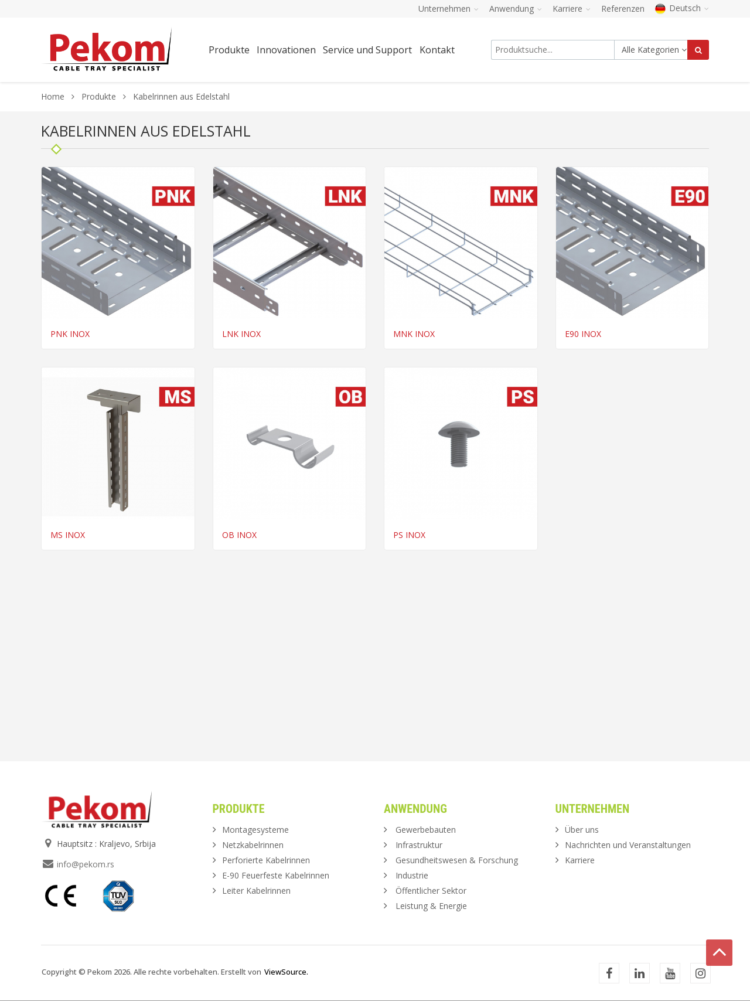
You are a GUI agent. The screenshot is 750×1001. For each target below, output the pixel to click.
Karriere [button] (572, 8)
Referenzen (623, 8)
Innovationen (286, 49)
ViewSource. (286, 971)
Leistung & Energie (431, 905)
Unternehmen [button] (448, 8)
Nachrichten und (628, 844)
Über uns (582, 829)
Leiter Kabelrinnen (256, 890)
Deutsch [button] (682, 7)
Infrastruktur (419, 844)
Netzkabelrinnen (253, 844)
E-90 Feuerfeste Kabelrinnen (275, 875)
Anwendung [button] (515, 8)
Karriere (580, 860)
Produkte (99, 96)
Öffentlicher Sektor (431, 890)
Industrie (412, 875)
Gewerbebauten (426, 829)
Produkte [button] (229, 49)
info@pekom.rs (85, 864)
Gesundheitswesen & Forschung (457, 860)
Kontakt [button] (437, 49)
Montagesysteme (255, 829)
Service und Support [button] (367, 49)
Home (52, 96)
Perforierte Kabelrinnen (266, 860)
